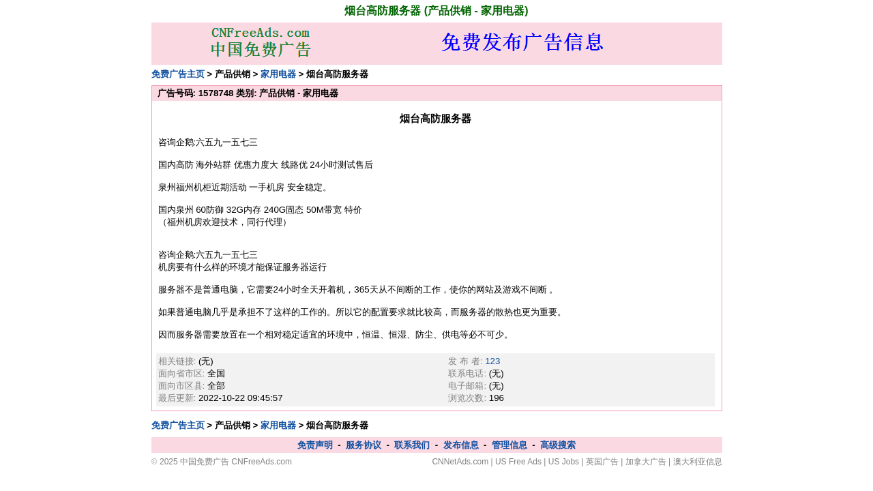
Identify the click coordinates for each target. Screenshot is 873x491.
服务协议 (363, 445)
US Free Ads (518, 461)
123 (492, 361)
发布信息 (461, 445)
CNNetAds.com (460, 461)
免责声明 (315, 445)
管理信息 (509, 445)
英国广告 (602, 461)
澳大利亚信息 (697, 461)
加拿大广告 (645, 461)
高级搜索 (558, 445)
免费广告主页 (178, 74)
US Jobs (563, 461)
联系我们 (412, 445)
